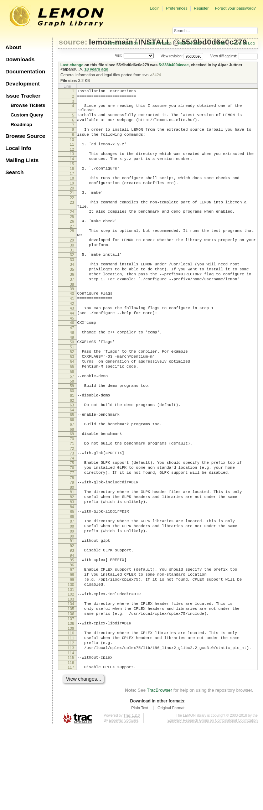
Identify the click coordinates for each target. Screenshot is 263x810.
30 (72, 268)
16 (72, 180)
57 (72, 418)
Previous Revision (122, 43)
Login (154, 8)
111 (71, 715)
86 (72, 576)
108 (71, 698)
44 (72, 346)
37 (72, 308)
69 (72, 482)
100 (71, 654)
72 (72, 499)
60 (72, 434)
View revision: (172, 56)
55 (72, 407)
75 (72, 514)
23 (72, 218)
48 (72, 367)
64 (72, 456)
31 (72, 274)
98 (72, 642)
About (13, 47)
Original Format (171, 790)
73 (72, 503)
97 (72, 636)
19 (72, 197)
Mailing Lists (21, 160)
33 (72, 285)
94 (72, 620)
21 (72, 208)
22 (72, 214)
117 (71, 748)
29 (72, 262)
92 (72, 610)
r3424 (156, 75)
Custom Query (27, 115)
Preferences (176, 8)
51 (72, 384)
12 (72, 159)
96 (72, 631)
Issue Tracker (22, 96)
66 (72, 466)
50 (72, 378)
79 (72, 537)
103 (71, 671)
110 (71, 709)
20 (72, 203)
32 (72, 279)
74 (72, 509)
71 (72, 492)
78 (72, 532)
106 (71, 687)
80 (72, 543)
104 (71, 675)
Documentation (25, 71)
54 (72, 401)
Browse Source (25, 136)
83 (72, 559)
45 (72, 352)
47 (72, 363)
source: (73, 42)
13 (72, 163)
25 (72, 236)
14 (72, 169)
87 (72, 581)
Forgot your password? (235, 8)
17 (72, 186)
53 (72, 395)
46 (72, 357)
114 (71, 733)
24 (72, 230)
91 (72, 604)
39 (72, 319)
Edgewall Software (123, 803)
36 (72, 302)
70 (72, 488)
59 (72, 428)
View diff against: (234, 56)
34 (72, 290)
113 (71, 727)
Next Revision (190, 43)
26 (72, 240)
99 (72, 648)
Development (22, 84)
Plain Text (139, 790)
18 (72, 191)
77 (72, 526)
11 (72, 153)
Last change (72, 65)
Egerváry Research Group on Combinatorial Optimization (212, 803)
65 (72, 460)
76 (72, 520)
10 (72, 148)
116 (71, 744)
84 (72, 566)
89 (72, 593)
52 (72, 389)
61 (72, 439)
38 (72, 314)
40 (72, 323)
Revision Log (243, 43)
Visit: (119, 56)
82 (72, 553)
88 (72, 587)
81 (72, 547)
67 (72, 471)
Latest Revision (158, 43)
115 (71, 738)
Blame (219, 43)
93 (72, 614)
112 (71, 721)
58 (72, 424)
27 (72, 246)
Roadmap (21, 124)
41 (72, 329)
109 (71, 704)
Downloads (20, 59)
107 (71, 693)
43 (72, 340)
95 (72, 625)
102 (71, 665)
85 (72, 570)
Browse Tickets (28, 105)
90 (72, 599)
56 (72, 413)
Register (201, 8)
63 (72, 450)
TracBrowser (159, 772)
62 (72, 445)
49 (72, 374)
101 (71, 660)
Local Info (18, 148)
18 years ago (96, 69)
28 (72, 251)
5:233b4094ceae (174, 65)
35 (72, 296)
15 (72, 175)
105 (71, 681)
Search (14, 172)
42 (72, 335)
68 (72, 477)
